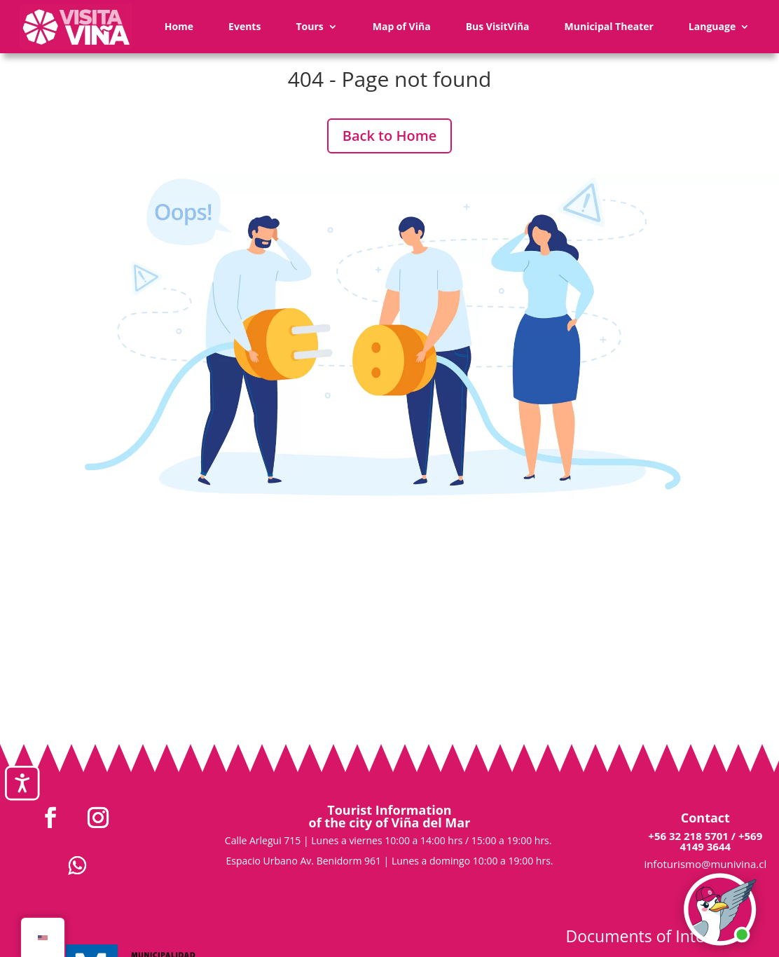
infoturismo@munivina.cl (705, 864)
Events (244, 26)
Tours (309, 26)
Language (712, 26)
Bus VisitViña (498, 26)
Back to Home (390, 135)
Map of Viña (402, 26)
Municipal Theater (609, 26)
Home (179, 26)
